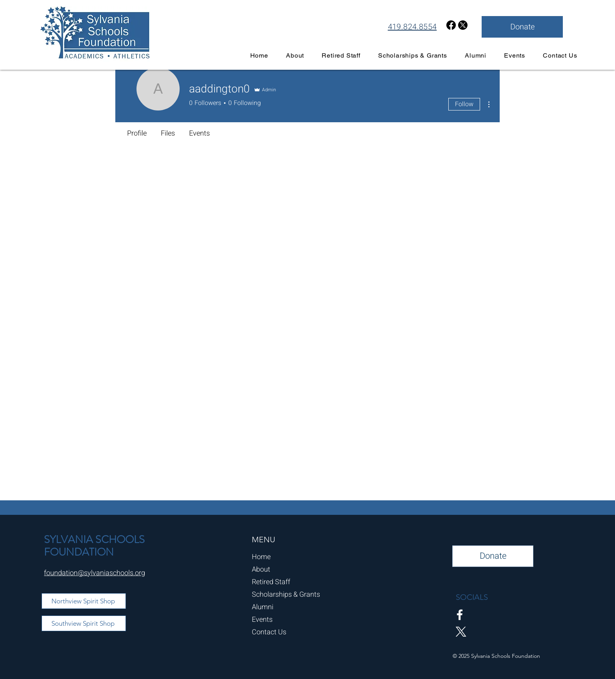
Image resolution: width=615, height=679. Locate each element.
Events (262, 619)
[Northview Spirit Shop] (84, 601)
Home (261, 557)
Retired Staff (271, 582)
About (261, 569)
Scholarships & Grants (286, 594)
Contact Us (269, 632)
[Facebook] (451, 25)
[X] (463, 25)
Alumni (262, 607)
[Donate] (522, 27)
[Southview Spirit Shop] (84, 623)
